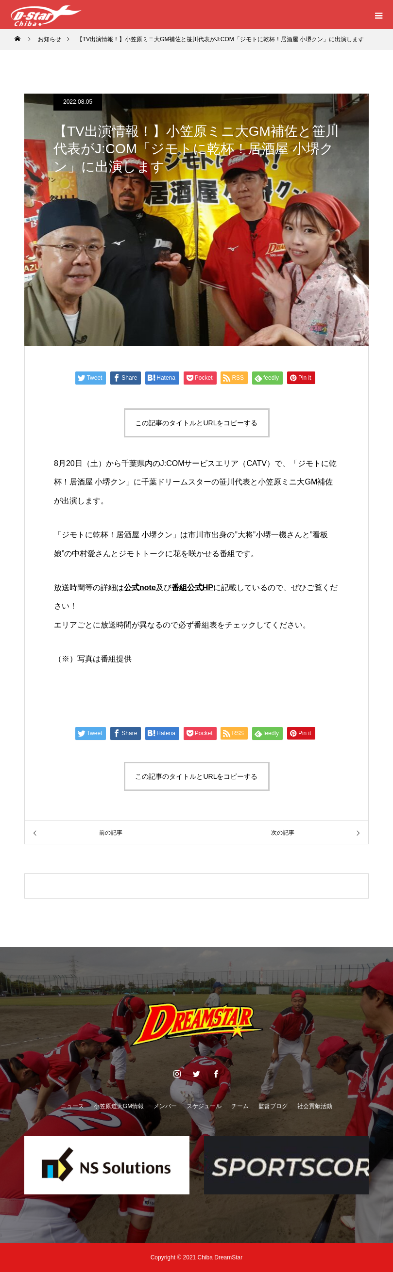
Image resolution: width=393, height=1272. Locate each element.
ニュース (72, 1106)
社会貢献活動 (314, 1106)
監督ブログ (273, 1106)
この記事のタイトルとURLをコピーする (196, 423)
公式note (140, 587)
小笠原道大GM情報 (119, 1106)
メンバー (165, 1106)
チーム (240, 1106)
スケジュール (204, 1106)
